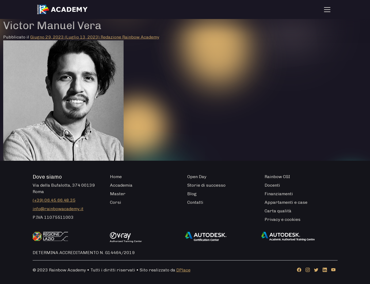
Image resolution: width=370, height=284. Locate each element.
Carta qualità (278, 210)
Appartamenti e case (286, 202)
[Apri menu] (327, 10)
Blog (192, 193)
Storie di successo (206, 185)
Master (117, 193)
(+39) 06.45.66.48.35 (54, 200)
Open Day (196, 176)
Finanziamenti (279, 193)
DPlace (183, 270)
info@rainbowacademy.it (58, 208)
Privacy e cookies (282, 219)
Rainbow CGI (277, 176)
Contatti (195, 202)
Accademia (121, 185)
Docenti (272, 185)
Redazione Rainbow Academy (130, 37)
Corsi (115, 202)
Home (116, 176)
